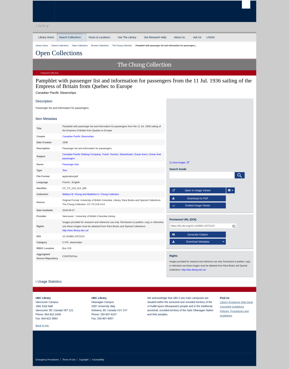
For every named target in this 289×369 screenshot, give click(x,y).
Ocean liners (141, 154)
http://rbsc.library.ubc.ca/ (75, 230)
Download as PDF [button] (190, 201)
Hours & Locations (99, 37)
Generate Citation (190, 237)
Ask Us (197, 37)
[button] (50, 328)
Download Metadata (198, 244)
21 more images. (179, 165)
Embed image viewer (191, 208)
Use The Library (127, 37)
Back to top (44, 328)
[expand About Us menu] (188, 37)
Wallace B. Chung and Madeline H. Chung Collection (90, 194)
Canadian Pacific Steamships (78, 136)
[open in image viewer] (180, 116)
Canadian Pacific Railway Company (81, 154)
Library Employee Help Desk (236, 305)
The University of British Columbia (43, 11)
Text (64, 170)
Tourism (114, 154)
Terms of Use (68, 362)
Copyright (83, 362)
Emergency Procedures (47, 362)
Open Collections (59, 53)
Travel (105, 154)
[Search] (239, 178)
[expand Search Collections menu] (84, 37)
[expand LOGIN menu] (218, 37)
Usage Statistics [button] (49, 284)
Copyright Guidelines (232, 309)
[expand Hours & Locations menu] (113, 37)
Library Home (46, 37)
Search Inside (177, 172)
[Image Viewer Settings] (230, 193)
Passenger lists (70, 164)
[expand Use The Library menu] (139, 37)
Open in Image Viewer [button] (191, 193)
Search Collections (70, 37)
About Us (179, 37)
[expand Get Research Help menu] (169, 37)
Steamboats (126, 154)
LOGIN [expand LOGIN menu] (211, 37)
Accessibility (98, 362)
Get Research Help (155, 37)
